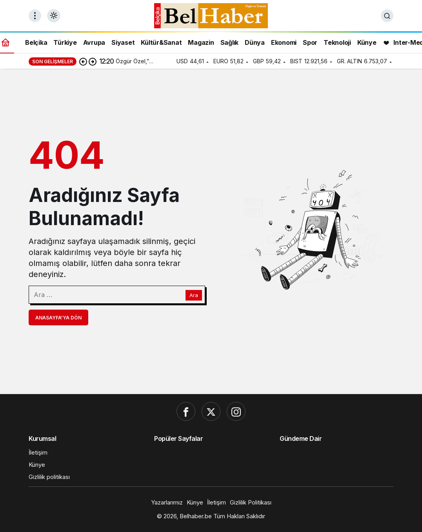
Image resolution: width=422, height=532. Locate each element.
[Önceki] (83, 61)
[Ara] (387, 15)
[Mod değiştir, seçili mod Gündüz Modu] (53, 15)
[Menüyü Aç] (35, 15)
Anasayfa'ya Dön (58, 318)
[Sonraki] (92, 61)
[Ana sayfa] (5, 42)
